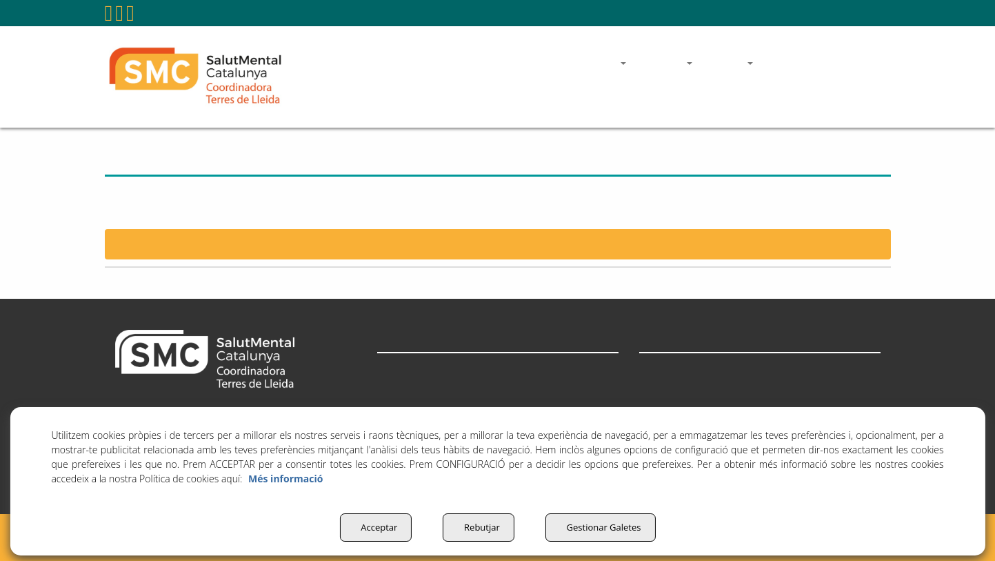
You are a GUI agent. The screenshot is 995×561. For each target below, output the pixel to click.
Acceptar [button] (371, 527)
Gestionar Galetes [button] (604, 527)
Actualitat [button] (401, 402)
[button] (109, 16)
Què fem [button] (398, 386)
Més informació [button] (285, 478)
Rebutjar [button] (478, 527)
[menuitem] (600, 13)
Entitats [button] (395, 370)
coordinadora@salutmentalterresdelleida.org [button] (767, 12)
